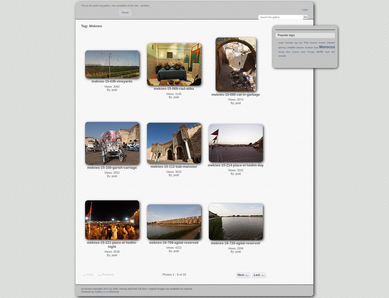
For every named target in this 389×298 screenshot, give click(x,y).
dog (296, 43)
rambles (144, 5)
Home (125, 12)
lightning (281, 48)
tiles (333, 52)
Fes (306, 42)
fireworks (313, 43)
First (87, 275)
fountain (322, 43)
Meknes (300, 47)
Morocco (327, 47)
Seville (319, 51)
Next (243, 275)
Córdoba (289, 43)
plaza (303, 52)
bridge (280, 43)
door (301, 43)
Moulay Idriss (284, 52)
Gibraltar (331, 43)
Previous (105, 275)
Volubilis (282, 56)
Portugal (310, 52)
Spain (327, 52)
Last (259, 275)
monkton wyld (311, 47)
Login (305, 9)
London (290, 47)
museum (296, 52)
